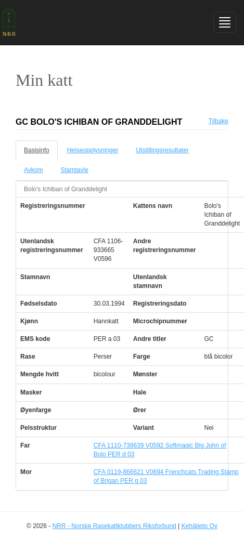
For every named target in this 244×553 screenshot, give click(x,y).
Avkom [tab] (33, 170)
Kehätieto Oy (199, 526)
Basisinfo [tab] (36, 150)
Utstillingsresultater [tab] (162, 150)
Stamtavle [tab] (74, 170)
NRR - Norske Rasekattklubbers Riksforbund (114, 526)
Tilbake (218, 121)
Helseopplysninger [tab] (93, 150)
